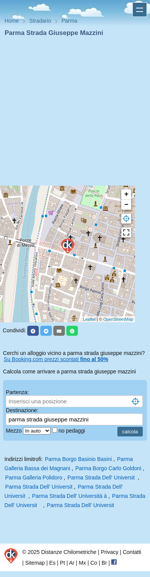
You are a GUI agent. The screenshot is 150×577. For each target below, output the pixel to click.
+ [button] (126, 194)
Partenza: (17, 392)
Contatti (132, 552)
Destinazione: (22, 410)
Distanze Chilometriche (68, 552)
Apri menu (139, 9)
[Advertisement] (72, 113)
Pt (62, 563)
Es (52, 563)
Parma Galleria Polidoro (34, 477)
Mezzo (14, 431)
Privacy (110, 552)
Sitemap (35, 563)
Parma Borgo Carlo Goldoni (108, 468)
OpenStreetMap (118, 319)
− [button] (126, 204)
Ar (71, 563)
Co (93, 563)
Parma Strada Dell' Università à (70, 496)
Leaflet (89, 319)
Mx (82, 563)
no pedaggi (72, 431)
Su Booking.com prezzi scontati (56, 359)
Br (104, 563)
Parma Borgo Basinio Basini (78, 459)
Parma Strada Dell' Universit (102, 477)
